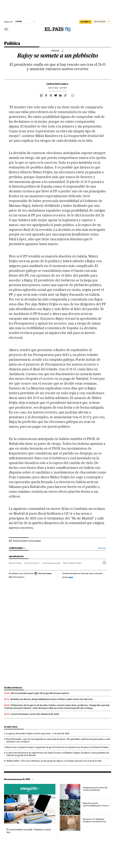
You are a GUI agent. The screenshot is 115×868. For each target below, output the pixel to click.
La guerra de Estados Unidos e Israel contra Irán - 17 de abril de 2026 (37, 733)
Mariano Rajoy (15, 563)
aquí (71, 577)
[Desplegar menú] (6, 29)
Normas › (102, 548)
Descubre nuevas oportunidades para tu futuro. (96, 804)
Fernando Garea (57, 84)
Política (12, 43)
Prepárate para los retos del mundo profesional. (95, 788)
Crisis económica (31, 563)
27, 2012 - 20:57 (57, 88)
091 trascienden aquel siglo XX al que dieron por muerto (40, 693)
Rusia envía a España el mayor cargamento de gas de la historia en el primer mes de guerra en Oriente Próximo (57, 747)
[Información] (62, 51)
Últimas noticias (13, 688)
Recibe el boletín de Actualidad (27, 541)
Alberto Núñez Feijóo (72, 563)
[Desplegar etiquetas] (104, 563)
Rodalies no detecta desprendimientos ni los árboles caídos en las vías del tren (52, 699)
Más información (17, 577)
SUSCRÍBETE (85, 22)
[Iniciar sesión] (102, 22)
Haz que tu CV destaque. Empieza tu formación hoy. (94, 820)
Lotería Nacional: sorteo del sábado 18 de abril (35, 714)
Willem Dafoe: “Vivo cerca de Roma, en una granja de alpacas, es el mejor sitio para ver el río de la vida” (54, 761)
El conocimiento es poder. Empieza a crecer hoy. (29, 831)
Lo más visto (11, 727)
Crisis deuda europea (51, 563)
